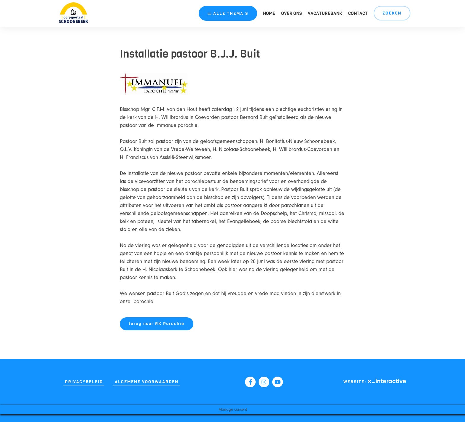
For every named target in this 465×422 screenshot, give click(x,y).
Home (269, 13)
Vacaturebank (325, 13)
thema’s (228, 13)
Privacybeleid (84, 382)
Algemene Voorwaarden (147, 382)
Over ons (291, 13)
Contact (358, 13)
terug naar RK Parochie (156, 324)
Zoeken (392, 13)
